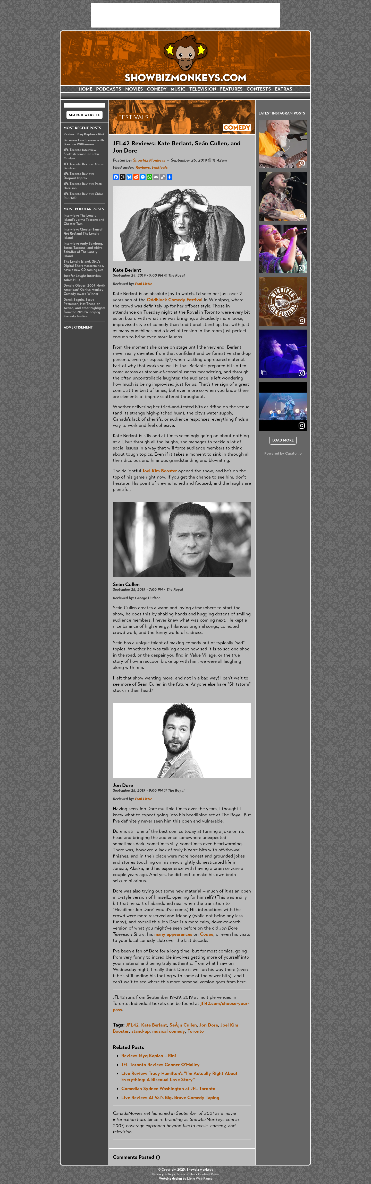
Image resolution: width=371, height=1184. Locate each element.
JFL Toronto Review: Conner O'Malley (160, 1064)
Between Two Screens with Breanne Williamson (84, 142)
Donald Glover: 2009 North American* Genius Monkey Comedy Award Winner (84, 290)
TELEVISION (202, 89)
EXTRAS (283, 89)
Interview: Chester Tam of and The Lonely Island (83, 233)
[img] (283, 354)
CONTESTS (259, 89)
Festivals (159, 167)
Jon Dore (208, 1025)
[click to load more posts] (283, 440)
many (159, 934)
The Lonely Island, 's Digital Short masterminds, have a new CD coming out (84, 266)
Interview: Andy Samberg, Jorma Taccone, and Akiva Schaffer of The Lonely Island (83, 250)
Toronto (196, 1031)
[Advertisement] (185, 15)
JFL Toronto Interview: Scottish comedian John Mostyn (81, 154)
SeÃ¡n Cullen (183, 1025)
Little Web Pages (199, 1179)
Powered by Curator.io (283, 453)
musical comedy (168, 1031)
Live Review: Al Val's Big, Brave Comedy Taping (170, 1097)
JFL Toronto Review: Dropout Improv (79, 176)
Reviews (143, 167)
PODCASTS (108, 89)
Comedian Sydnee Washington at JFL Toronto (168, 1088)
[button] (283, 144)
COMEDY (157, 89)
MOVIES (134, 89)
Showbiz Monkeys (149, 160)
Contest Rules (208, 1174)
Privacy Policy (162, 1174)
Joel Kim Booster (159, 471)
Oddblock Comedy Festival (175, 300)
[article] (283, 144)
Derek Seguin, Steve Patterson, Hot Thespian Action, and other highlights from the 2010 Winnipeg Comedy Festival (84, 308)
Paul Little (143, 283)
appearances (179, 934)
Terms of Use (185, 1174)
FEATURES (231, 89)
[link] (302, 373)
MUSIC (178, 89)
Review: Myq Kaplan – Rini (84, 134)
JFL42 (132, 1025)
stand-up (140, 1031)
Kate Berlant (154, 1025)
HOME (85, 89)
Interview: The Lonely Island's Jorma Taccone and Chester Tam (84, 220)
